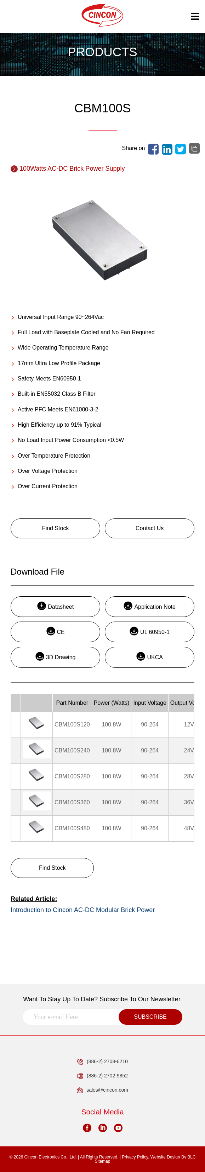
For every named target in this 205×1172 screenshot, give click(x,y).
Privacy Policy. (135, 1157)
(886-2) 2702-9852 (102, 1076)
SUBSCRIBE (150, 1017)
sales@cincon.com (102, 1090)
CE (55, 631)
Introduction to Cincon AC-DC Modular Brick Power (83, 909)
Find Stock (55, 528)
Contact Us (150, 528)
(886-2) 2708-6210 (102, 1062)
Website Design (165, 1157)
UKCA (149, 656)
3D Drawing (55, 656)
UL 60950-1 (150, 631)
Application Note (150, 605)
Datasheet (55, 605)
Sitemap (102, 1161)
